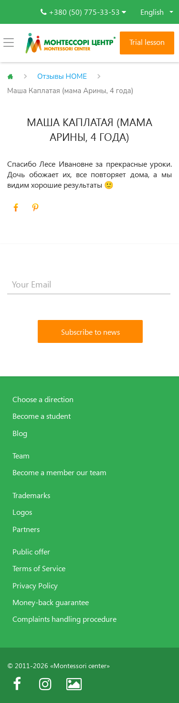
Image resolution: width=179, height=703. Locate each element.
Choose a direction (43, 399)
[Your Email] (88, 284)
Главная (10, 76)
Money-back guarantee (50, 602)
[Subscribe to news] (90, 331)
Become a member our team (59, 472)
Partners (26, 529)
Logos (22, 512)
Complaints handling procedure (64, 619)
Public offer (31, 551)
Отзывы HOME (62, 76)
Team (21, 455)
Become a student (41, 416)
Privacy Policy (35, 585)
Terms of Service (38, 568)
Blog (19, 433)
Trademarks (31, 495)
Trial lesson (147, 42)
